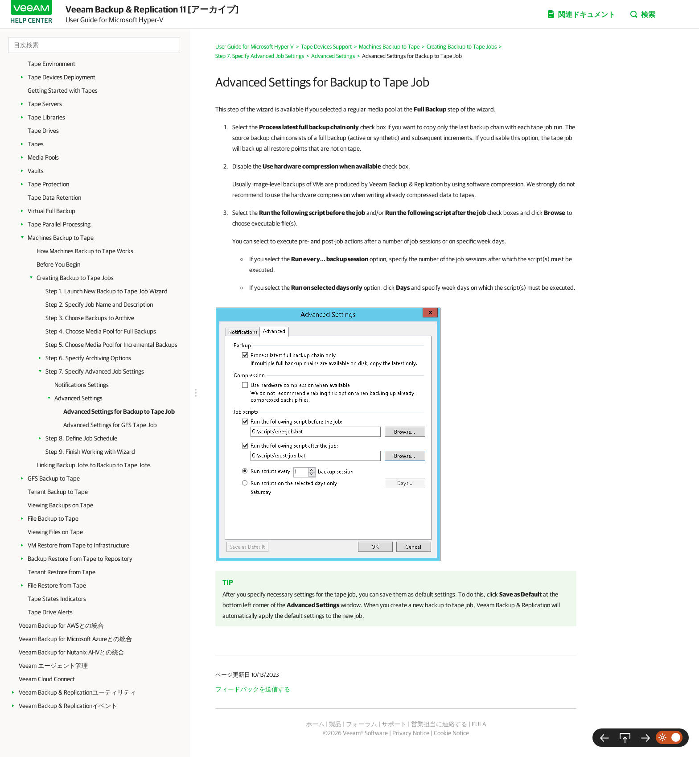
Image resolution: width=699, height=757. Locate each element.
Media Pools (43, 157)
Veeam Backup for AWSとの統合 (61, 625)
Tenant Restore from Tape (61, 572)
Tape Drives (43, 130)
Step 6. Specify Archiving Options (88, 358)
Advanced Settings (78, 398)
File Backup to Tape (53, 518)
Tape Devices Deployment (61, 77)
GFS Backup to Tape (54, 478)
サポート (394, 724)
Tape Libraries (46, 117)
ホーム (315, 724)
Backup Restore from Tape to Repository (80, 558)
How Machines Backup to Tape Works (85, 251)
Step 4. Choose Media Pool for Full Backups (100, 331)
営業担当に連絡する (439, 724)
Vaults (36, 170)
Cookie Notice (451, 732)
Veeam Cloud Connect (47, 679)
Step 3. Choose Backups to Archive (89, 317)
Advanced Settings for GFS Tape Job (110, 424)
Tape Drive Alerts (50, 612)
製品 (335, 724)
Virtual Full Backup (51, 210)
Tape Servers (45, 103)
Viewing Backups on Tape (60, 505)
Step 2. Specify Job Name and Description (99, 304)
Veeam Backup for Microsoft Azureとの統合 (75, 638)
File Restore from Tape (57, 585)
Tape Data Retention (54, 197)
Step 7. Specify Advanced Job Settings (94, 371)
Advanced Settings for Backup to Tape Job (119, 411)
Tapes (36, 144)
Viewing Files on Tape (55, 531)
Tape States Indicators (57, 598)
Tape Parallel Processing (59, 224)
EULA (479, 724)
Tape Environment (51, 63)
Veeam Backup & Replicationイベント (68, 705)
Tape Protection (48, 184)
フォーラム (361, 724)
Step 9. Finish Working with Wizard (90, 451)
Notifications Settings (81, 384)
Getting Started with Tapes (63, 90)
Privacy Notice (410, 732)
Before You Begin (58, 264)
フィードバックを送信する (252, 689)
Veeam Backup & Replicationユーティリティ (77, 692)
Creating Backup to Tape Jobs (75, 277)
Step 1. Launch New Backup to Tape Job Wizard (106, 291)
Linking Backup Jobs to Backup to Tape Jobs (94, 465)
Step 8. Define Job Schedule (81, 438)
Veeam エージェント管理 (53, 665)
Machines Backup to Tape (61, 237)
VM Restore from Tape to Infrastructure (78, 545)
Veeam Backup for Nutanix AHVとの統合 (71, 652)
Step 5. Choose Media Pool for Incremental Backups (111, 344)
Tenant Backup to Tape (58, 491)
